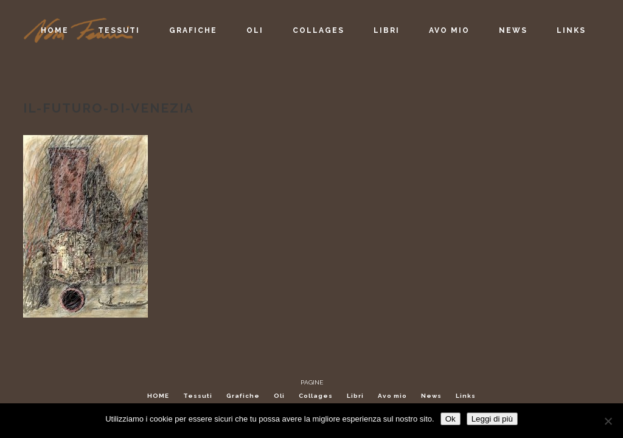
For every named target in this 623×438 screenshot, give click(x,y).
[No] (608, 421)
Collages (316, 395)
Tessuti (197, 395)
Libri (355, 395)
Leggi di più (492, 418)
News (431, 395)
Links (466, 395)
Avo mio (392, 395)
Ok (450, 418)
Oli (279, 395)
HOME (158, 395)
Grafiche (243, 395)
